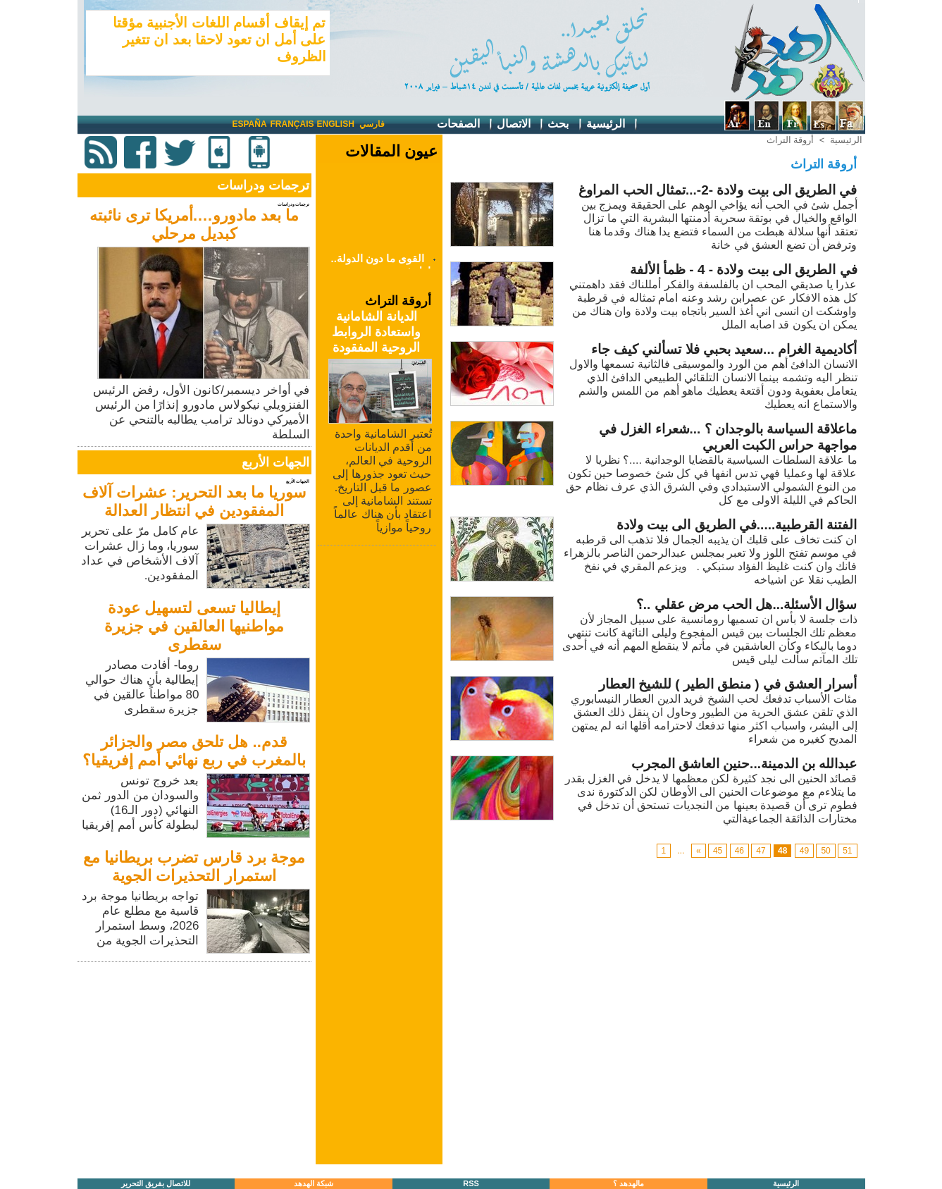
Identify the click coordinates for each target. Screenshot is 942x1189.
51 (847, 851)
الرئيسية (612, 124)
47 (760, 851)
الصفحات (465, 124)
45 (717, 851)
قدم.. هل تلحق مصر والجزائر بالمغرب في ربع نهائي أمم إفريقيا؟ (194, 751)
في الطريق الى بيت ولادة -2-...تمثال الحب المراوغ (717, 190)
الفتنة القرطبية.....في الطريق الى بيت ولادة (736, 524)
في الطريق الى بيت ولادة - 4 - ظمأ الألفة (743, 269)
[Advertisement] (196, 1064)
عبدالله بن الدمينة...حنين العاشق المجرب (744, 763)
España (250, 124)
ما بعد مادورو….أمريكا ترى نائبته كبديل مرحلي (194, 224)
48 (782, 851)
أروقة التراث (790, 140)
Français (292, 124)
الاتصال (521, 124)
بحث (565, 124)
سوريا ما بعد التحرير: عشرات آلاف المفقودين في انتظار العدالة (194, 501)
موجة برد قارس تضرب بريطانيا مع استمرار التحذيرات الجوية (194, 867)
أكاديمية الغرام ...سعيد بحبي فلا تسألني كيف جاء (724, 349)
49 (804, 851)
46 (739, 851)
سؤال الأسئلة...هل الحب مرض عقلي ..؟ (746, 604)
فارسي (372, 124)
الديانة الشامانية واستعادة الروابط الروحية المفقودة (376, 332)
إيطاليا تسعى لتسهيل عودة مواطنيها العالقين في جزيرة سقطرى (193, 626)
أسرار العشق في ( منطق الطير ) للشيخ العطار (728, 684)
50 (825, 851)
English (335, 124)
